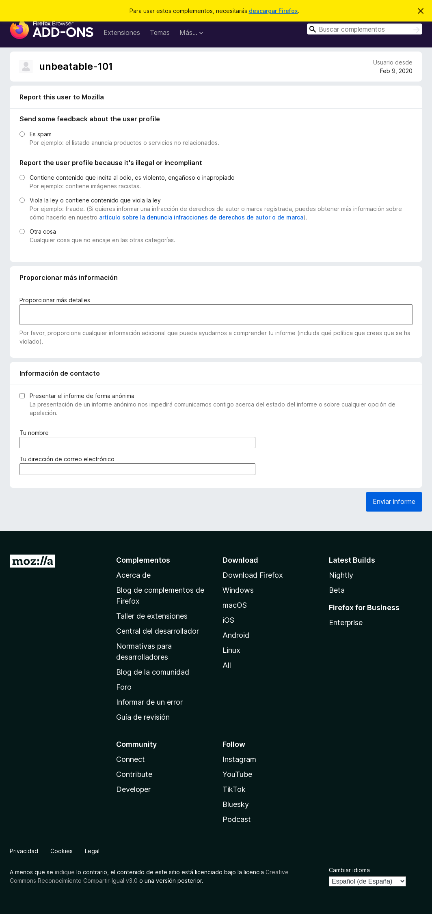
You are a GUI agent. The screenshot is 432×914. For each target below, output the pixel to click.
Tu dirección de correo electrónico (68, 459)
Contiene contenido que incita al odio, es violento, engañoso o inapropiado (132, 177)
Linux (231, 650)
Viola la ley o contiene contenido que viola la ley (95, 200)
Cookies (61, 850)
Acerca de (133, 575)
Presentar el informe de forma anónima (82, 395)
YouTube (237, 774)
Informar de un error (149, 702)
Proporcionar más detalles (54, 300)
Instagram (239, 759)
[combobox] (364, 29)
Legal (92, 850)
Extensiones (122, 32)
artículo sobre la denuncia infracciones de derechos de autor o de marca (201, 217)
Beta (337, 590)
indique (65, 872)
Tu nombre (35, 432)
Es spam (41, 134)
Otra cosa (43, 231)
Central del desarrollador (157, 631)
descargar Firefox (273, 10)
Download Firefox (252, 575)
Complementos (143, 560)
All (226, 665)
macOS (234, 605)
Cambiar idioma (349, 870)
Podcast (236, 819)
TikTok (234, 789)
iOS (228, 620)
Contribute (134, 774)
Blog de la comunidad (152, 672)
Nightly (341, 575)
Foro (124, 687)
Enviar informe (394, 501)
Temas (160, 32)
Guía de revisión (143, 717)
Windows (238, 590)
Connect (130, 759)
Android (235, 635)
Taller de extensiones (152, 616)
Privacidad (24, 850)
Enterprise (346, 622)
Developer (133, 789)
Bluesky (235, 804)
